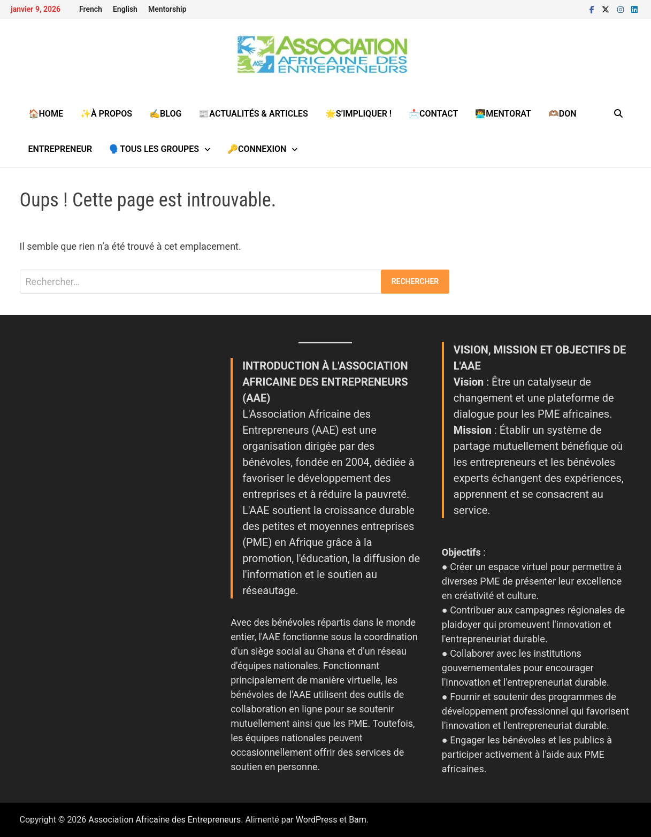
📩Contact (433, 114)
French (90, 9)
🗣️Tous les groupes (154, 149)
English (125, 9)
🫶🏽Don (562, 114)
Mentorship (167, 9)
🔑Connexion (256, 149)
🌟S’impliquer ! (358, 114)
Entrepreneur (60, 149)
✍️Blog (165, 114)
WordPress (317, 820)
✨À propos (106, 114)
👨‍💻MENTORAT (503, 114)
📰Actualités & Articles (253, 114)
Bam (357, 820)
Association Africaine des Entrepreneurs (164, 820)
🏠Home (45, 114)
